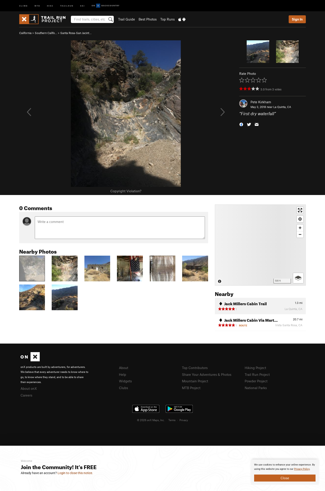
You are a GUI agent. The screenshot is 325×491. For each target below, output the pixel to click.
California (25, 33)
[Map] (260, 245)
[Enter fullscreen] (300, 210)
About (123, 368)
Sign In (297, 19)
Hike (50, 5)
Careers (26, 395)
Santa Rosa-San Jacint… (76, 33)
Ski (82, 5)
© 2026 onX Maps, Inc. (151, 420)
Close (285, 478)
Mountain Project (195, 381)
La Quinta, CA (282, 107)
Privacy (183, 420)
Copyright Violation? (125, 191)
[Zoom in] (300, 228)
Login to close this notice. (75, 473)
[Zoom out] (300, 234)
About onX (29, 388)
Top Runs (167, 19)
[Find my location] (300, 219)
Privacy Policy (302, 469)
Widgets (125, 381)
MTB (37, 5)
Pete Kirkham (261, 102)
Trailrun (66, 5)
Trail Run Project (257, 374)
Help (122, 374)
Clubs (123, 388)
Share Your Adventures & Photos (206, 374)
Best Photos (148, 19)
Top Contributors (195, 368)
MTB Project (191, 388)
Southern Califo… (46, 33)
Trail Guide (126, 19)
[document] (285, 472)
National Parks (256, 388)
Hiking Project (255, 368)
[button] (241, 124)
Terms (172, 420)
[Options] (298, 278)
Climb (23, 5)
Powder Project (256, 381)
